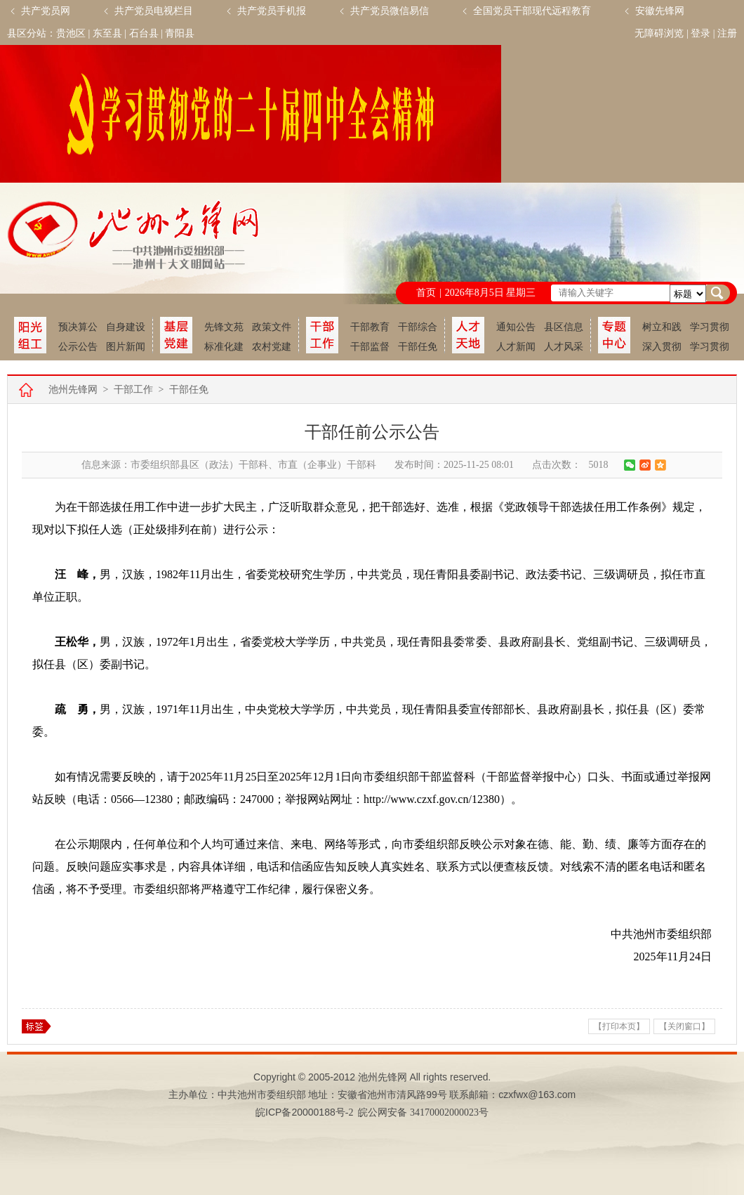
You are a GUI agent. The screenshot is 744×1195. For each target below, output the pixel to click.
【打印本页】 (619, 1026)
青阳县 (179, 33)
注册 (727, 33)
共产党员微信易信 (389, 11)
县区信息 (563, 327)
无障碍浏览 (659, 33)
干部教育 (370, 327)
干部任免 (417, 346)
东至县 (107, 33)
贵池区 (71, 33)
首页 (426, 292)
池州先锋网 (73, 389)
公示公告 (78, 346)
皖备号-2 (304, 1112)
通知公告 (516, 327)
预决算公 (78, 327)
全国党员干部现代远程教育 (532, 11)
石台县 (144, 33)
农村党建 (271, 346)
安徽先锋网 (659, 11)
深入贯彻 (662, 346)
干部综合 (417, 327)
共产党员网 (45, 11)
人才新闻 (516, 346)
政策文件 (271, 327)
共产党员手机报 (271, 11)
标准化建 (224, 346)
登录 (700, 33)
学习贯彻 (709, 327)
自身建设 (125, 327)
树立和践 (662, 327)
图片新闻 (125, 346)
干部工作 (133, 389)
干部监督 (370, 346)
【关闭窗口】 (684, 1026)
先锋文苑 (224, 327)
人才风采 (563, 346)
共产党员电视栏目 (153, 11)
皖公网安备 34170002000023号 (423, 1112)
